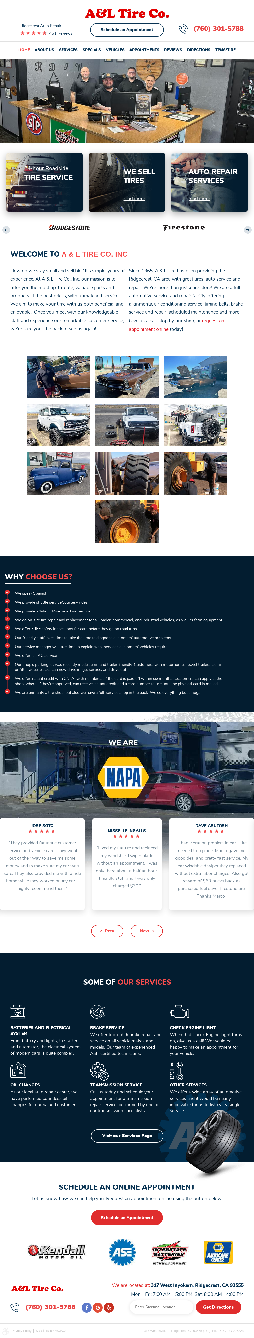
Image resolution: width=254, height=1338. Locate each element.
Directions (198, 50)
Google (98, 1308)
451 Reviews (60, 33)
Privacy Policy (22, 1331)
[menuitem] (24, 50)
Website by (51, 1331)
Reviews (173, 50)
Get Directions (218, 1307)
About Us (44, 50)
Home (24, 50)
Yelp (109, 1308)
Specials (92, 50)
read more (134, 198)
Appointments (144, 50)
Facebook (87, 1308)
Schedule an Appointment (127, 30)
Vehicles (115, 50)
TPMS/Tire (225, 50)
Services (68, 50)
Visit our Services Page (127, 1136)
